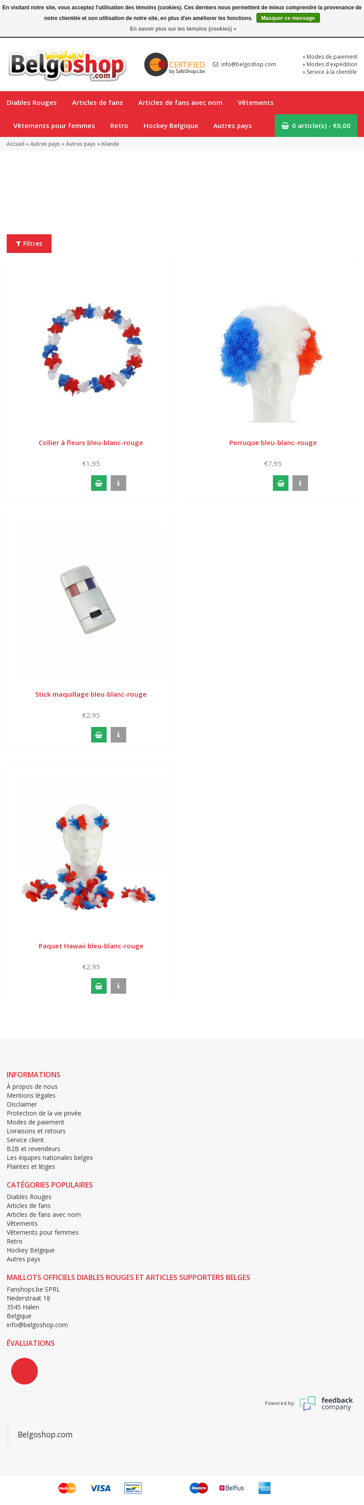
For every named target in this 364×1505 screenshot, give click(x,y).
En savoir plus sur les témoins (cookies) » (183, 29)
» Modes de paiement (330, 56)
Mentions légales (31, 1095)
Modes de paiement (35, 1122)
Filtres (29, 243)
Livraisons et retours (36, 1131)
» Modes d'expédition (330, 64)
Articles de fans (97, 102)
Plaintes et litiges (31, 1166)
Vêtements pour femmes (54, 125)
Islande (110, 144)
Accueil (15, 144)
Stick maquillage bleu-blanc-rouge (91, 694)
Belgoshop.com (45, 1434)
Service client (25, 1140)
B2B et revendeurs (33, 1148)
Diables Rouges (32, 102)
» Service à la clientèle (330, 72)
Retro (119, 125)
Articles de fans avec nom (180, 102)
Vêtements (256, 102)
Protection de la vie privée (44, 1113)
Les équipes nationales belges (50, 1157)
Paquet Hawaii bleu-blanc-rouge (91, 945)
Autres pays (232, 125)
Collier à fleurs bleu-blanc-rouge (91, 442)
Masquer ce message (288, 18)
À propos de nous (32, 1086)
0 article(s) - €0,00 (316, 125)
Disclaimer (22, 1104)
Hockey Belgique (171, 125)
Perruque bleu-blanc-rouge (273, 442)
